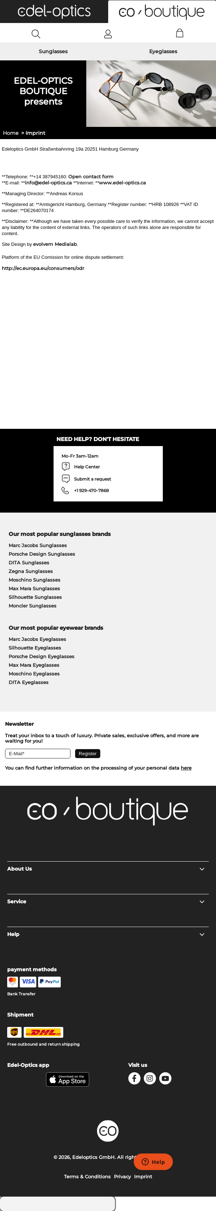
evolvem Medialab (55, 244)
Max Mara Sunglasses (34, 588)
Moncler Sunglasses (32, 606)
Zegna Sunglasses (31, 571)
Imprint (143, 1176)
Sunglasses (53, 51)
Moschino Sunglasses (34, 580)
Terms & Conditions (87, 1176)
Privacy (122, 1176)
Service (106, 901)
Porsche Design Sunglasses (42, 554)
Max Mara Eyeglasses (34, 665)
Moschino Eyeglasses (34, 673)
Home (10, 133)
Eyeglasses (163, 51)
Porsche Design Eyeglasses (41, 656)
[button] (54, 11)
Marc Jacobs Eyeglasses (37, 639)
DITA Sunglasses (29, 562)
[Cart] (180, 33)
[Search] (36, 33)
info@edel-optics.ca (48, 182)
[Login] (108, 33)
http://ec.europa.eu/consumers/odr (43, 268)
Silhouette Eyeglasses (35, 648)
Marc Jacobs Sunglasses (38, 545)
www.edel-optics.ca (122, 182)
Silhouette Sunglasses (35, 597)
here (186, 768)
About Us (106, 869)
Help (106, 934)
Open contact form (91, 176)
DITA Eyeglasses (29, 682)
